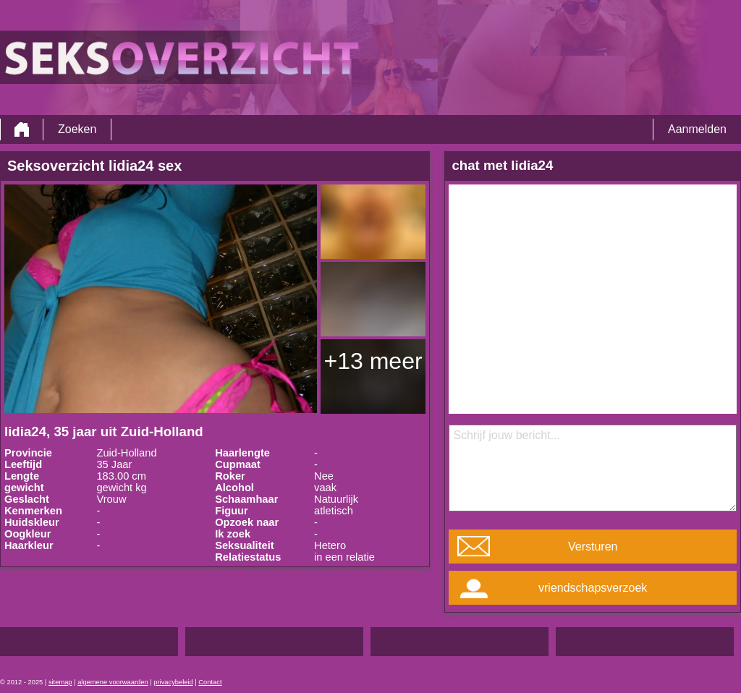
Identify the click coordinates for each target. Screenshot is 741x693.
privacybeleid (172, 682)
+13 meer (373, 361)
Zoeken (77, 129)
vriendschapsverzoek (592, 588)
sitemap (60, 682)
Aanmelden (697, 129)
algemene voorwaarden (112, 682)
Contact (209, 682)
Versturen (592, 546)
